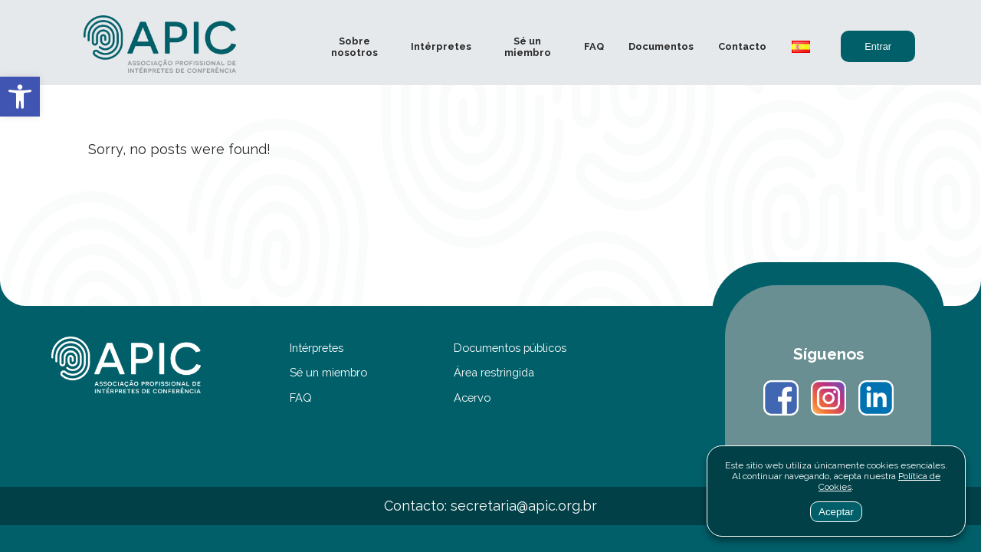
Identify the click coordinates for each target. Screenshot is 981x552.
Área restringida (494, 372)
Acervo (472, 397)
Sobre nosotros (354, 46)
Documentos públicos (510, 347)
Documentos (661, 46)
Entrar (878, 46)
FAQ (594, 46)
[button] (20, 97)
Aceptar (836, 512)
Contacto (742, 46)
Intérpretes (441, 46)
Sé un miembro (527, 46)
